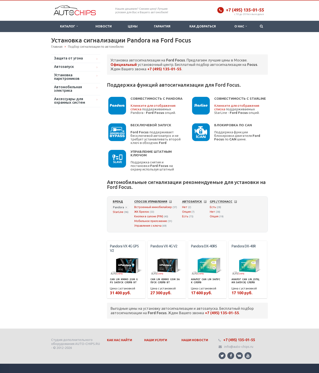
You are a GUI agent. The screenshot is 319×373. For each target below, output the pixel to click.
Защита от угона (68, 58)
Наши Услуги (155, 340)
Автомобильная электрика (68, 88)
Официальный (124, 65)
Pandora (120, 207)
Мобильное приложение (150, 220)
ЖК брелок (141, 211)
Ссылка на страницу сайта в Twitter (222, 356)
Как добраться (202, 26)
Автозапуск (64, 67)
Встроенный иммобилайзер (153, 206)
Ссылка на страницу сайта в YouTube (248, 356)
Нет (184, 206)
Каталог (69, 26)
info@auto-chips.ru (238, 346)
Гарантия (162, 26)
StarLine (118, 211)
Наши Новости (194, 340)
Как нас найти (119, 340)
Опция (186, 211)
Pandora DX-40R (243, 246)
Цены (133, 26)
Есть (185, 216)
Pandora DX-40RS (204, 246)
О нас (240, 26)
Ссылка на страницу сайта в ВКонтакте (239, 355)
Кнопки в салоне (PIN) (148, 216)
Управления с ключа (147, 225)
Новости (103, 26)
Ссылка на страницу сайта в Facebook (231, 356)
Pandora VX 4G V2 (163, 246)
